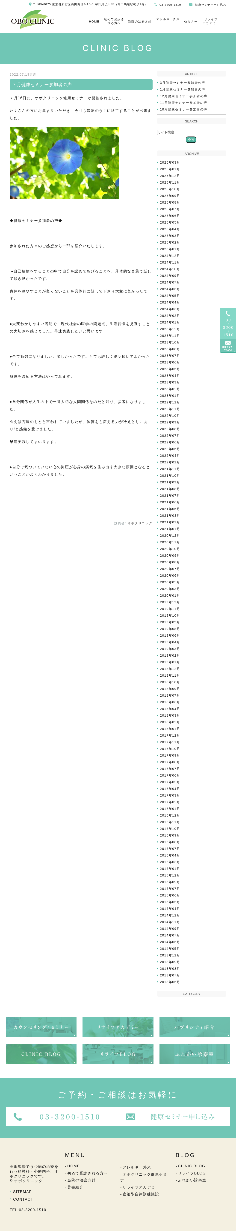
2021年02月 (170, 522)
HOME (94, 21)
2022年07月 (170, 435)
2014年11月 (170, 922)
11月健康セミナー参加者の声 (183, 103)
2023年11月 (170, 336)
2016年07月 (170, 849)
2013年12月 (170, 955)
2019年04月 (170, 642)
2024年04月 (170, 302)
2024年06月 (170, 289)
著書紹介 (75, 1187)
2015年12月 (170, 875)
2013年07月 (170, 975)
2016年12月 (170, 815)
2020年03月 (170, 589)
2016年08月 (170, 842)
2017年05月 (170, 782)
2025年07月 (170, 209)
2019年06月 (170, 635)
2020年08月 (170, 562)
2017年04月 (170, 789)
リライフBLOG (192, 1173)
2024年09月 (170, 276)
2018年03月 (170, 715)
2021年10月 (170, 475)
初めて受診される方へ (114, 21)
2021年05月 (170, 509)
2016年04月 (170, 855)
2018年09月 (170, 689)
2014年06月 (170, 942)
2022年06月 (170, 442)
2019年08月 (170, 629)
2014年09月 (170, 928)
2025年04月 (170, 229)
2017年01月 (170, 809)
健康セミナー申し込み (210, 4)
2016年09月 (170, 835)
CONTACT (23, 1199)
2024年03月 (170, 309)
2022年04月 (170, 455)
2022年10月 (170, 415)
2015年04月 (170, 908)
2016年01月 (170, 869)
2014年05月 (170, 948)
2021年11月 (170, 469)
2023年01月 (170, 395)
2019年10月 (170, 615)
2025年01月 (170, 249)
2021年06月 (170, 502)
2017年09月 (170, 755)
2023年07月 (170, 355)
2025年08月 (170, 202)
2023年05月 (170, 369)
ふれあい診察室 (192, 1180)
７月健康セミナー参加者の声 (42, 84)
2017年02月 (170, 802)
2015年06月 (170, 895)
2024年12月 (170, 256)
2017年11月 (170, 742)
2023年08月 (170, 349)
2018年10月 (170, 682)
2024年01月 (170, 322)
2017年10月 (170, 749)
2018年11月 (170, 675)
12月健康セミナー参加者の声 (183, 96)
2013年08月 (170, 968)
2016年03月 (170, 862)
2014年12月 (170, 915)
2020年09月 (170, 555)
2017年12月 (170, 735)
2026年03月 (170, 162)
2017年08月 (170, 762)
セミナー (191, 21)
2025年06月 (170, 216)
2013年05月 (170, 982)
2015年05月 (170, 902)
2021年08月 (170, 489)
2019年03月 (170, 649)
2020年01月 (170, 595)
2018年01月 (170, 729)
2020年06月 (170, 575)
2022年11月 (170, 409)
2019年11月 (170, 609)
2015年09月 (170, 882)
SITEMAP (22, 1192)
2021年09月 (170, 482)
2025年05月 (170, 222)
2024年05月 (170, 296)
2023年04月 (170, 375)
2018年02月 (170, 722)
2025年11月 (170, 182)
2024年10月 (170, 269)
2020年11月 (170, 542)
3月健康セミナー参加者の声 (182, 83)
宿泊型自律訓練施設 (141, 1194)
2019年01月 (170, 662)
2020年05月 (170, 582)
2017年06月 (170, 775)
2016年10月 (170, 829)
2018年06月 (170, 702)
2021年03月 (170, 515)
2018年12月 (170, 669)
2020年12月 (170, 535)
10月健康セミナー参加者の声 (183, 109)
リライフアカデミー (211, 21)
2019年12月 (170, 602)
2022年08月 (170, 429)
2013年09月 (170, 962)
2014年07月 (170, 935)
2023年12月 (170, 329)
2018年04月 (170, 709)
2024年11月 (170, 262)
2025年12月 (170, 176)
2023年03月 (170, 382)
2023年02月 (170, 389)
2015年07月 (170, 889)
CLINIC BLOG (191, 1166)
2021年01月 (170, 529)
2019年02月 (170, 655)
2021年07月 (170, 495)
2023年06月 (170, 362)
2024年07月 (170, 282)
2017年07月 (170, 769)
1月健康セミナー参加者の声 (182, 89)
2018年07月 (170, 695)
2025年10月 (170, 189)
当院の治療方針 (139, 21)
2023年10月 (170, 342)
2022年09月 (170, 422)
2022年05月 (170, 449)
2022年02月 (170, 462)
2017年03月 (170, 795)
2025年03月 (170, 236)
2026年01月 (170, 169)
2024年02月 (170, 316)
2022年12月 (170, 402)
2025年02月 (170, 242)
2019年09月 (170, 622)
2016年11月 (170, 822)
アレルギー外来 (168, 19)
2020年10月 (170, 549)
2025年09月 (170, 196)
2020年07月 (170, 569)
